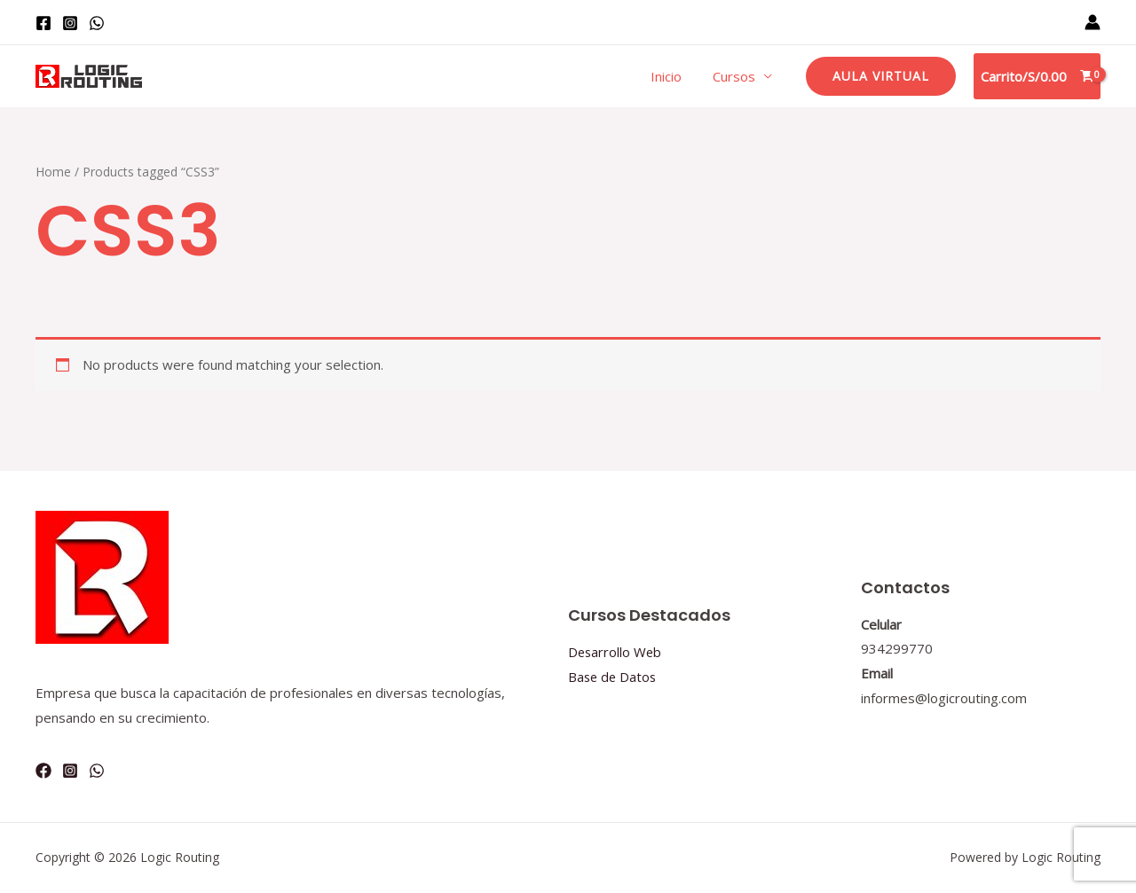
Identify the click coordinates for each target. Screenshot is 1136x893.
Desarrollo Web (616, 652)
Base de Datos (613, 676)
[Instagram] (70, 23)
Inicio (673, 76)
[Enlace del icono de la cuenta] (1092, 22)
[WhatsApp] (97, 23)
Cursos (736, 76)
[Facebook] (43, 23)
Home (53, 171)
